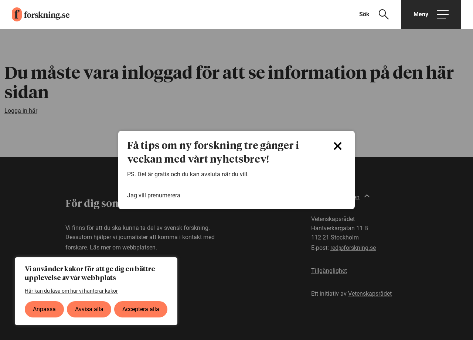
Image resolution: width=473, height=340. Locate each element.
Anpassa (44, 309)
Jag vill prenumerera (153, 195)
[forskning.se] (34, 14)
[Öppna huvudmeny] (431, 14)
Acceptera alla (140, 309)
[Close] (338, 146)
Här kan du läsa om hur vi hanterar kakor (71, 291)
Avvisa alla (89, 309)
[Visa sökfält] (378, 14)
